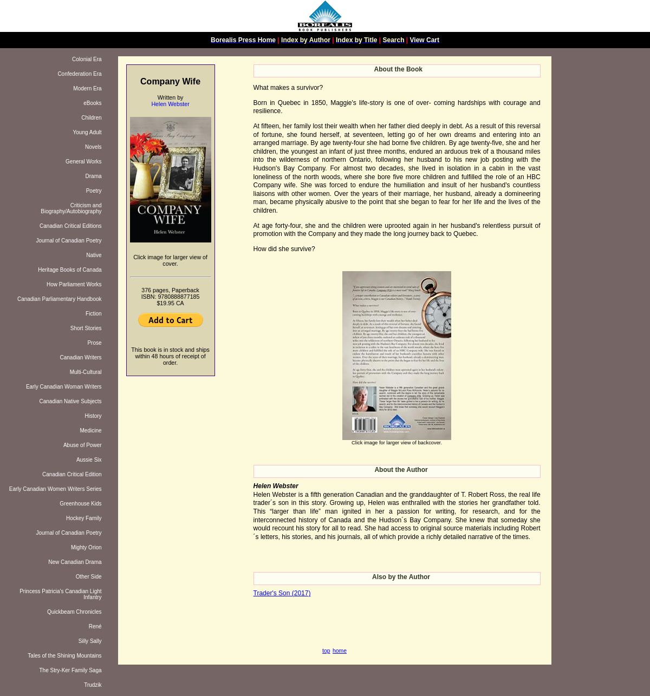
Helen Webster (170, 104)
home (340, 651)
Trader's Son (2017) (282, 593)
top (326, 651)
